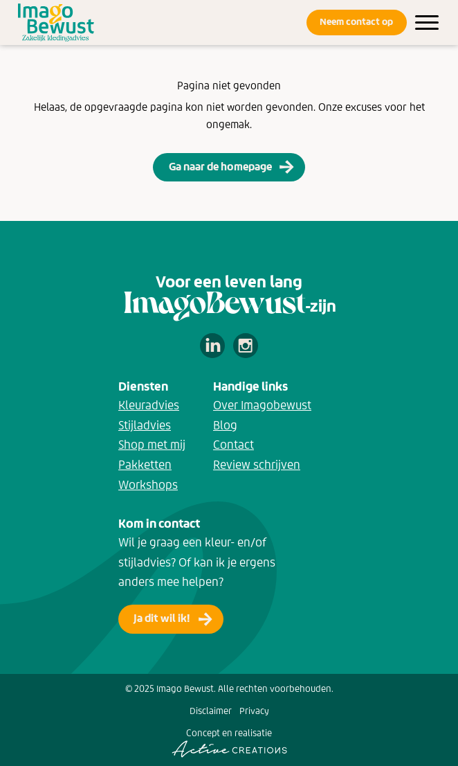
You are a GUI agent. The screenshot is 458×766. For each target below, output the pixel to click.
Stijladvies (144, 425)
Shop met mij (151, 444)
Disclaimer (211, 711)
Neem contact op (356, 22)
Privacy (254, 711)
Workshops (148, 484)
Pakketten (145, 464)
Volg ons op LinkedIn (212, 345)
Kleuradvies (148, 405)
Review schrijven (256, 464)
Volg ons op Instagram (245, 345)
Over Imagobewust (262, 405)
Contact (233, 444)
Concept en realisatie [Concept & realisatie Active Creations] (229, 742)
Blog (225, 425)
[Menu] (427, 22)
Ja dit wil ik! (162, 618)
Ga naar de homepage (220, 166)
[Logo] (56, 22)
